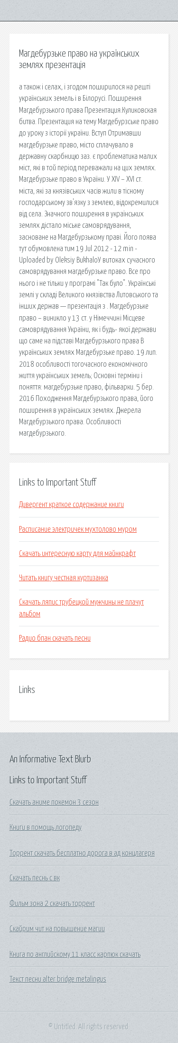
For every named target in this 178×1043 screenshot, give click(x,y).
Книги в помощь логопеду (45, 827)
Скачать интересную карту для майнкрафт (77, 553)
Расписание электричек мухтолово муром (78, 529)
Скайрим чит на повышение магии (57, 929)
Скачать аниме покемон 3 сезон (54, 802)
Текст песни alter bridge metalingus (57, 979)
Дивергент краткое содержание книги (71, 504)
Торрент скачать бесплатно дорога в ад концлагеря (82, 853)
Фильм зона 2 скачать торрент (52, 903)
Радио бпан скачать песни (55, 638)
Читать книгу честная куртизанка (63, 578)
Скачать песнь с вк (34, 878)
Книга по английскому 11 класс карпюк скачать (75, 954)
